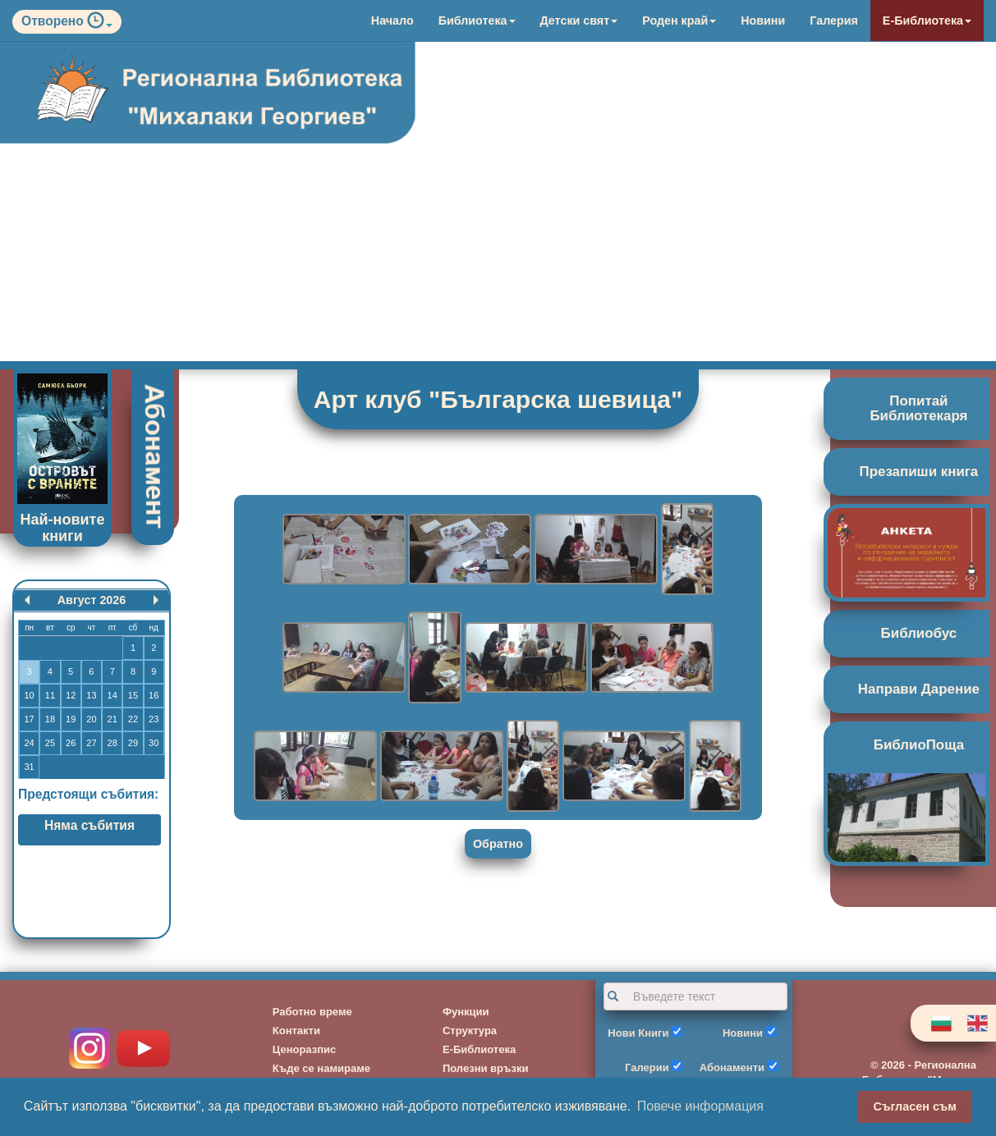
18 (50, 719)
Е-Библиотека (927, 20)
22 (133, 719)
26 (71, 743)
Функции (466, 1011)
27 (91, 743)
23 (153, 719)
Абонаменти (732, 1067)
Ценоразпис (305, 1049)
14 (112, 695)
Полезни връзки (486, 1068)
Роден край (679, 20)
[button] (99, 24)
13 (91, 695)
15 (133, 695)
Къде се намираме (321, 1068)
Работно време (312, 1011)
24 (29, 743)
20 (91, 719)
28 (112, 743)
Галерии (647, 1067)
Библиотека (477, 20)
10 (29, 695)
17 (29, 719)
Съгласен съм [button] (915, 1106)
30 (153, 743)
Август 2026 (91, 600)
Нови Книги (638, 1033)
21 (112, 719)
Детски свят (579, 20)
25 (50, 743)
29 (133, 743)
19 (71, 719)
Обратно (498, 843)
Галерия (834, 20)
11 (50, 695)
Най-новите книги (63, 527)
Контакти (296, 1030)
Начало (392, 20)
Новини (763, 20)
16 (153, 695)
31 (29, 767)
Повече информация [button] (700, 1106)
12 (71, 695)
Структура (470, 1030)
